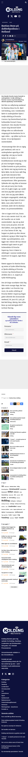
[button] (12, 36)
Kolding (18, 398)
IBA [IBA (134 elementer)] (15, 495)
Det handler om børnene (8, 729)
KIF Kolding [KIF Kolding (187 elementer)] (12, 497)
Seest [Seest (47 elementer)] (24, 509)
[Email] (10, 36)
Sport (10, 22)
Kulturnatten (13, 421)
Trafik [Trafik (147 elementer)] (10, 515)
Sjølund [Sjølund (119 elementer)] (3, 512)
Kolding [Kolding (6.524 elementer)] (5, 500)
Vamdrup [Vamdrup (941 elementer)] (5, 517)
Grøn (11, 450)
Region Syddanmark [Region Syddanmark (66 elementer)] (17, 509)
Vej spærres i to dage (7, 572)
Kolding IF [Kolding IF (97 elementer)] (19, 501)
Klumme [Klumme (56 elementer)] (18, 497)
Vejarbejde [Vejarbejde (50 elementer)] (12, 517)
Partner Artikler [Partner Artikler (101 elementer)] (5, 509)
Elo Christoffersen (10, 39)
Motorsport (5, 22)
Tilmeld (14, 350)
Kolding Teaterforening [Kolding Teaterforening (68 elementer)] (20, 503)
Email (6, 342)
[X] (11, 16)
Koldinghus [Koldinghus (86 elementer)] (13, 501)
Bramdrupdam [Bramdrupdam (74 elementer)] (4, 489)
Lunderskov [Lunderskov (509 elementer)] (12, 506)
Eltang (11, 428)
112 (20, 545)
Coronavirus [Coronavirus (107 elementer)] (23, 489)
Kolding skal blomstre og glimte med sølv (13, 733)
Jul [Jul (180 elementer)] (22, 495)
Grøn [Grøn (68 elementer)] (21, 492)
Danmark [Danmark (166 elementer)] (4, 492)
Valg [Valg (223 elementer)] (18, 515)
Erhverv (21, 553)
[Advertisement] (14, 80)
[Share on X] (8, 36)
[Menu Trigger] (2, 2)
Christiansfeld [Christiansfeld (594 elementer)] (14, 489)
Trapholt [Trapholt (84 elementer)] (15, 515)
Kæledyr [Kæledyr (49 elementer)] (3, 506)
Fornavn (7, 326)
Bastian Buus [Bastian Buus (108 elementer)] (13, 486)
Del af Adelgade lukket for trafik (18, 468)
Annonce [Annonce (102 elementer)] (7, 486)
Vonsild (11, 464)
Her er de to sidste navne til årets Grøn (12, 742)
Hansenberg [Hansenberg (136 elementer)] (4, 495)
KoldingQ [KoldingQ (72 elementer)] (12, 503)
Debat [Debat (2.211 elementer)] (10, 491)
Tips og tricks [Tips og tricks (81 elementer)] (4, 515)
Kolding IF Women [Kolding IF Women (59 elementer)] (5, 503)
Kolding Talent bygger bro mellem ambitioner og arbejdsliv (8, 528)
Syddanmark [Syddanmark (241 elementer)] (19, 512)
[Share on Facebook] (5, 36)
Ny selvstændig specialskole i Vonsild (12, 751)
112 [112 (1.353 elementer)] (2, 486)
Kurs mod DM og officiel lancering (11, 716)
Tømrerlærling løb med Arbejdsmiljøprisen (7, 566)
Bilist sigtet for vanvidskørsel (9, 543)
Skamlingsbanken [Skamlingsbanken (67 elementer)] (10, 512)
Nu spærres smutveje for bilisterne (11, 725)
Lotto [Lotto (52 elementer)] (7, 506)
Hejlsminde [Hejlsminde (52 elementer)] (11, 495)
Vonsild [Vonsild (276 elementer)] (21, 518)
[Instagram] (19, 16)
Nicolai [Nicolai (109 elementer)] (19, 506)
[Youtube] (15, 16)
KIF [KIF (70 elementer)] (7, 497)
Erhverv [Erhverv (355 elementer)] (16, 492)
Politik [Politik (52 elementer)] (11, 509)
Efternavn (8, 334)
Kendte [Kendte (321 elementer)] (3, 497)
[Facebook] (8, 16)
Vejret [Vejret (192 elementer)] (16, 518)
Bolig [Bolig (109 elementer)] (18, 486)
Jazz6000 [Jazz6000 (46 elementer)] (18, 495)
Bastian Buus (12, 398)
